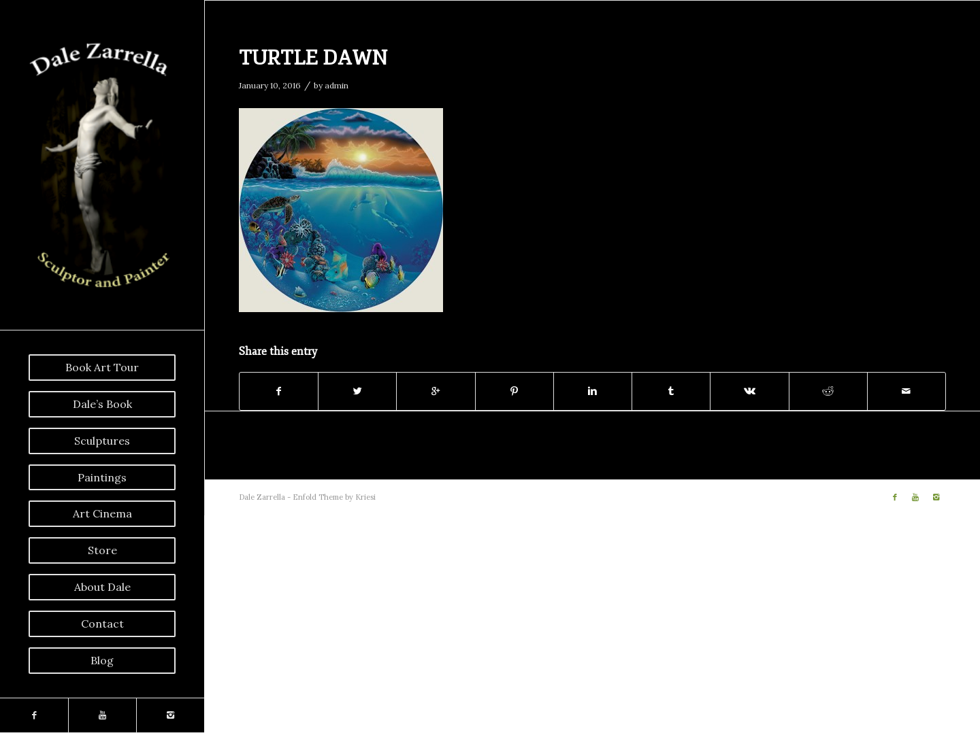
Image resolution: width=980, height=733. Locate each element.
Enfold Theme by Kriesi (334, 497)
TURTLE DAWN (313, 58)
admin (336, 85)
